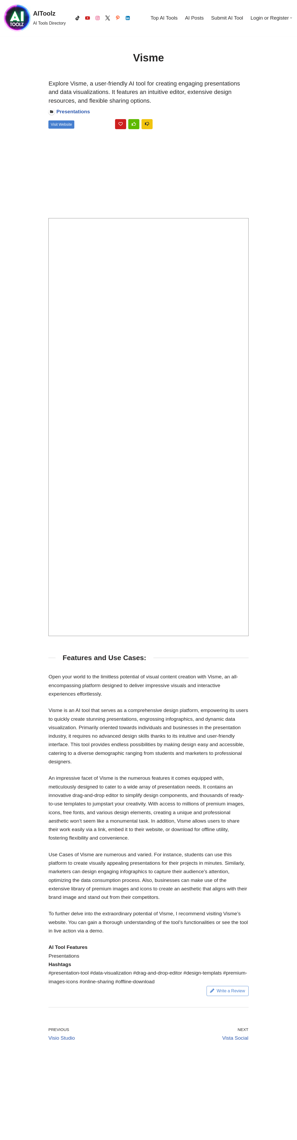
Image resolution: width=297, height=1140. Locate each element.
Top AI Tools (163, 18)
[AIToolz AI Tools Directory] (35, 18)
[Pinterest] (117, 18)
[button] (291, 18)
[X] (107, 18)
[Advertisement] (149, 175)
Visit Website (61, 124)
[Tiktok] (77, 18)
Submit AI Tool (227, 18)
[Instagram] (97, 18)
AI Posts (194, 18)
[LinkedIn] (127, 18)
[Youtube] (87, 18)
